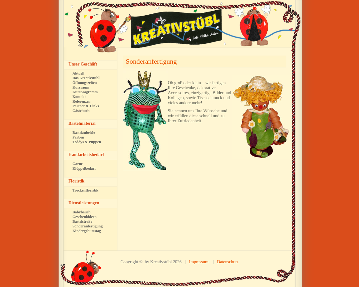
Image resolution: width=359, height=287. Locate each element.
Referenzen (82, 101)
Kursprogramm (85, 92)
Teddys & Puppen (87, 142)
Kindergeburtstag (87, 231)
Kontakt (79, 97)
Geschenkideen (85, 217)
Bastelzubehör (84, 132)
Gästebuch (81, 111)
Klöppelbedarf (84, 168)
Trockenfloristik (85, 190)
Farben (78, 137)
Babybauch (82, 212)
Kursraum (81, 87)
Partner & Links (86, 106)
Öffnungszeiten (85, 82)
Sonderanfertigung (151, 61)
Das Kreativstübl (86, 78)
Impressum (198, 262)
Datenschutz (227, 262)
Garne (78, 164)
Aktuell (78, 73)
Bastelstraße (82, 221)
